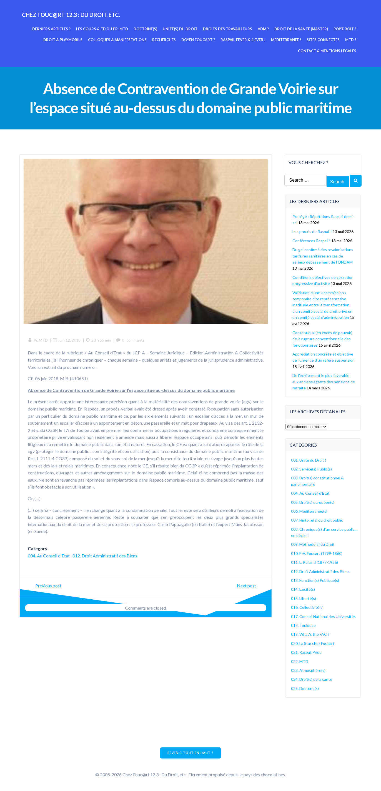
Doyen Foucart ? (198, 39)
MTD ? (351, 39)
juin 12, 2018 (67, 340)
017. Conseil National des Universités (323, 616)
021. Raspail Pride (306, 652)
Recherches (164, 39)
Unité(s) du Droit (180, 28)
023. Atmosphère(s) (308, 670)
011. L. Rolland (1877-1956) (314, 562)
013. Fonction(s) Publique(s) (315, 580)
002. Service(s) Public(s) (311, 468)
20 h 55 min (98, 340)
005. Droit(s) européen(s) (313, 502)
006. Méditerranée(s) (309, 511)
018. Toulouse (303, 625)
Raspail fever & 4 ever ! (243, 39)
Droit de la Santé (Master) (301, 28)
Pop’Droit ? (345, 28)
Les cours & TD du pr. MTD (102, 28)
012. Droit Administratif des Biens (105, 556)
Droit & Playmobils (63, 39)
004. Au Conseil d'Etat (49, 556)
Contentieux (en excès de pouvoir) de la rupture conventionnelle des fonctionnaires (323, 338)
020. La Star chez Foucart (313, 643)
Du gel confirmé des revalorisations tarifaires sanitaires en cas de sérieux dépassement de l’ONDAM (323, 255)
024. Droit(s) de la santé (311, 679)
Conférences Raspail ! (312, 240)
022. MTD (300, 661)
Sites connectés (323, 39)
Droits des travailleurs (227, 28)
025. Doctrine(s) (305, 688)
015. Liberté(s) (303, 598)
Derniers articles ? (51, 28)
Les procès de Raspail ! (312, 231)
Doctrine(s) (145, 28)
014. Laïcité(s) (303, 589)
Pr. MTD (38, 340)
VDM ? (263, 28)
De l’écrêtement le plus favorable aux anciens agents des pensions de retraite (324, 381)
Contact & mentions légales (327, 50)
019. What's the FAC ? (310, 634)
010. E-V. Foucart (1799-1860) (317, 553)
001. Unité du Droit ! (309, 459)
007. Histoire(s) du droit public (317, 519)
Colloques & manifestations (117, 39)
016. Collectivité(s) (307, 607)
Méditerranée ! (286, 39)
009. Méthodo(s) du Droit (313, 544)
